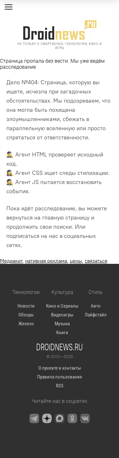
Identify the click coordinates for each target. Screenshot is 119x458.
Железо (26, 324)
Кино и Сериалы (62, 306)
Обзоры (26, 315)
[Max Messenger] (59, 418)
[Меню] (8, 7)
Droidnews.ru (59, 347)
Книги (62, 332)
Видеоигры (62, 315)
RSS (59, 386)
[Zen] (47, 418)
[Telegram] (34, 418)
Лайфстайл (96, 315)
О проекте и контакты (59, 368)
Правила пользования (59, 377)
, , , (53, 261)
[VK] (85, 418)
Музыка (62, 324)
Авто (96, 306)
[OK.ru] (72, 418)
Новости (26, 306)
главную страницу (65, 217)
